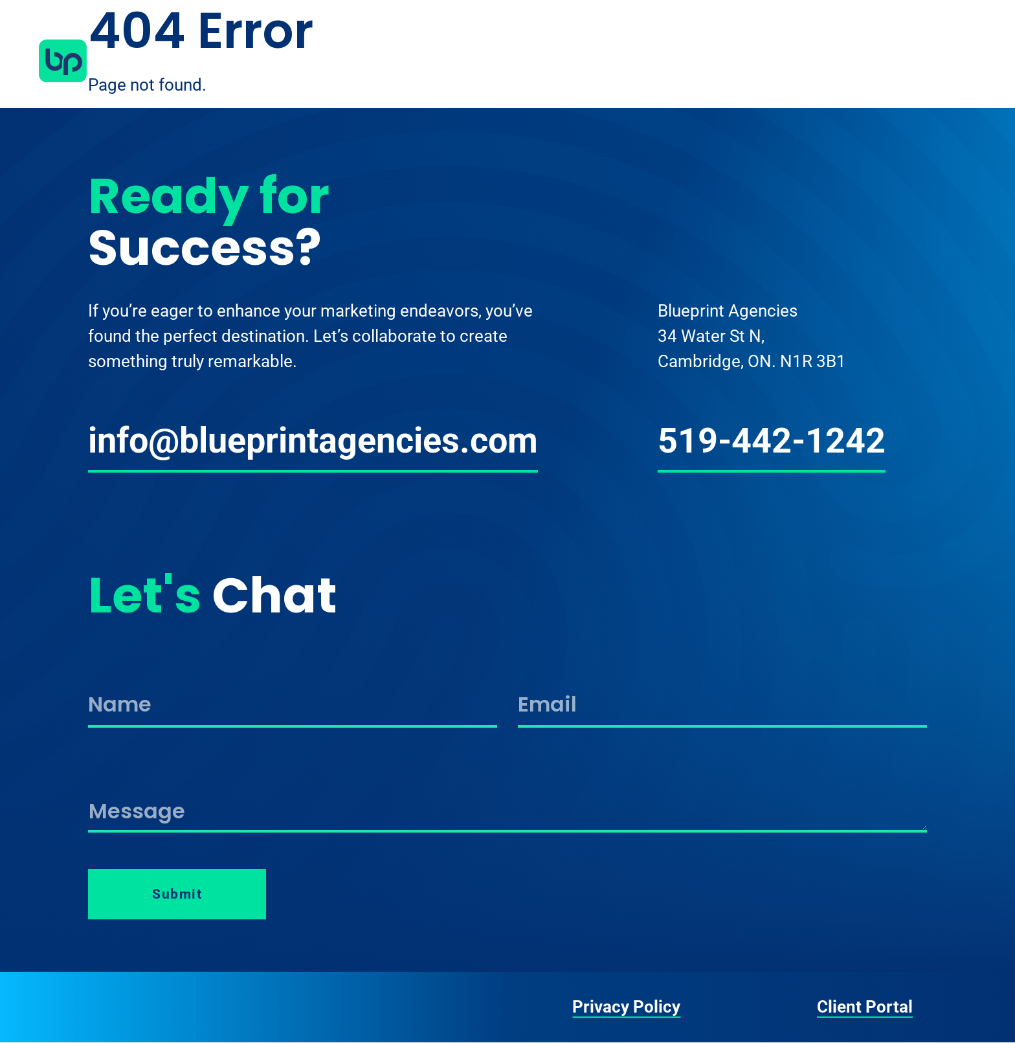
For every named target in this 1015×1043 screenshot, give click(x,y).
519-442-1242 (772, 440)
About (728, 61)
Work (868, 61)
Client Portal (865, 1006)
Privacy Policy (626, 1006)
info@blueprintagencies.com (313, 440)
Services (799, 61)
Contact (937, 61)
